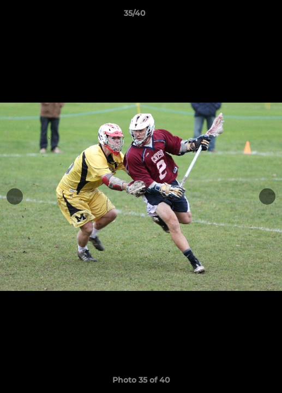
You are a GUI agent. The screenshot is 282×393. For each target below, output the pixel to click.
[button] (242, 16)
